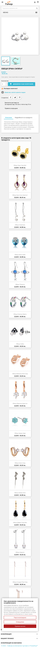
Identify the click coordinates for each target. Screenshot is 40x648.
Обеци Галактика (20, 225)
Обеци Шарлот (20, 552)
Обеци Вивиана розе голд (20, 373)
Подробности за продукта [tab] (23, 117)
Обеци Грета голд (20, 463)
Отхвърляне (20, 622)
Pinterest (19, 97)
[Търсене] (20, 8)
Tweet (15, 97)
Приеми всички (20, 626)
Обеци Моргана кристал (20, 403)
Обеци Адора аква (20, 433)
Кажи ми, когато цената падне (14, 92)
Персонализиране (20, 617)
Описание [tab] (8, 117)
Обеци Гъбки (20, 344)
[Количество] (3, 84)
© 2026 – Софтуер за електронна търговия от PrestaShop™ (19, 646)
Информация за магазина (11, 643)
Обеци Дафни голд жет (20, 522)
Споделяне (10, 97)
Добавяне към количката (21, 84)
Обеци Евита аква (20, 254)
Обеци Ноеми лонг (20, 493)
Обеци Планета (20, 284)
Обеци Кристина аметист (20, 195)
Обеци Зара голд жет (20, 165)
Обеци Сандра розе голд (20, 582)
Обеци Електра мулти (20, 314)
